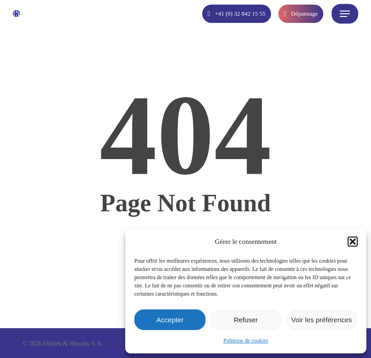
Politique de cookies (245, 340)
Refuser (246, 320)
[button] (352, 241)
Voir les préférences (321, 320)
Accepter (169, 320)
